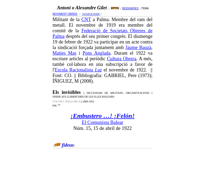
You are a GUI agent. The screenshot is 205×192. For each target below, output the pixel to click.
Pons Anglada (96, 53)
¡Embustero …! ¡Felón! (102, 115)
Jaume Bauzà (138, 47)
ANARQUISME (91, 14)
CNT (86, 19)
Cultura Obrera (121, 58)
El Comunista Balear (102, 122)
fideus (68, 145)
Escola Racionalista (78, 70)
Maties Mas (64, 53)
